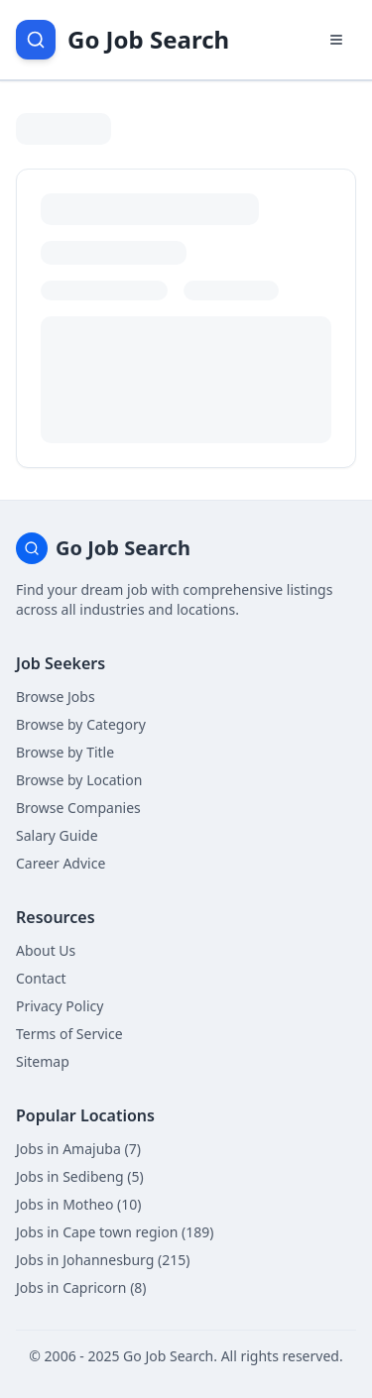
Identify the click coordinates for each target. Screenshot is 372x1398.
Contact (41, 978)
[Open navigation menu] (336, 39)
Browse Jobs (55, 696)
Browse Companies (78, 807)
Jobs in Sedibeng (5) (80, 1176)
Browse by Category (81, 724)
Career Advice (60, 863)
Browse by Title (65, 752)
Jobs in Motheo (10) (78, 1204)
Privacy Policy (59, 1005)
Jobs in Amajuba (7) (78, 1148)
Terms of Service (69, 1033)
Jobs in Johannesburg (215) (102, 1259)
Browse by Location (79, 779)
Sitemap (42, 1061)
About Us (45, 950)
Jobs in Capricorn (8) (81, 1287)
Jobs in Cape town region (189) (114, 1232)
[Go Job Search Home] (122, 39)
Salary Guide (57, 835)
